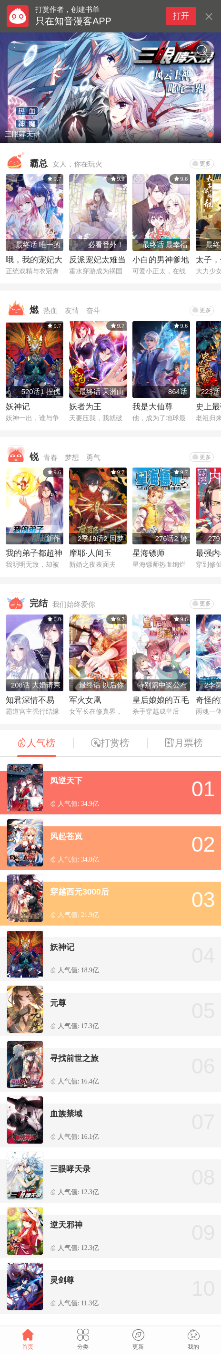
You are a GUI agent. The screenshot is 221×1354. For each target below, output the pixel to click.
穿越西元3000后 (79, 891)
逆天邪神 (66, 1224)
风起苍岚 (66, 836)
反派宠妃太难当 (97, 259)
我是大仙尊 (152, 406)
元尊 (58, 1003)
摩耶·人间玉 (90, 553)
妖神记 (18, 406)
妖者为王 (85, 406)
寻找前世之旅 (74, 1058)
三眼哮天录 (70, 1169)
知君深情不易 (30, 700)
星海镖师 (148, 553)
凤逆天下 (66, 780)
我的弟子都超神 (34, 553)
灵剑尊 (62, 1280)
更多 (201, 163)
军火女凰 (85, 700)
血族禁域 (66, 1113)
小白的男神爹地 (160, 259)
